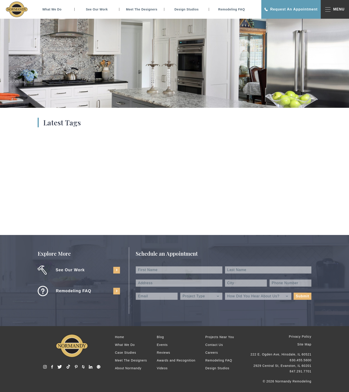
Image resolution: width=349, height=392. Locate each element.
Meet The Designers (141, 9)
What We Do (51, 9)
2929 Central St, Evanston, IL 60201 (282, 366)
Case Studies (125, 352)
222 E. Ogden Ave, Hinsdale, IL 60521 (281, 354)
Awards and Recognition (176, 360)
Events (162, 345)
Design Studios (186, 9)
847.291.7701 (300, 371)
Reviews (163, 352)
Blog (160, 337)
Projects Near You (219, 337)
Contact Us (214, 345)
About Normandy (128, 368)
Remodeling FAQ (231, 9)
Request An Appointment (291, 9)
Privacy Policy (300, 336)
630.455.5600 (300, 360)
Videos (162, 368)
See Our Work (97, 9)
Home (119, 337)
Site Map (304, 344)
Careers (211, 352)
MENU (335, 9)
